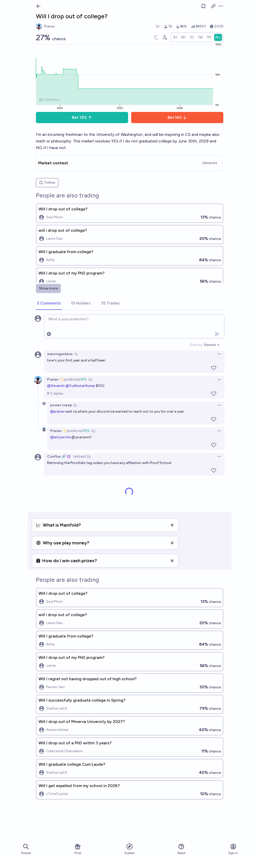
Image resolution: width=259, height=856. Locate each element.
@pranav (57, 411)
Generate (209, 163)
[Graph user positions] (164, 37)
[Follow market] (203, 6)
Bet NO (177, 117)
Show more (48, 288)
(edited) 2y (82, 456)
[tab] (49, 303)
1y (76, 354)
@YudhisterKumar (80, 386)
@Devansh (56, 386)
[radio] (175, 37)
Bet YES (82, 117)
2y (90, 379)
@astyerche (60, 437)
